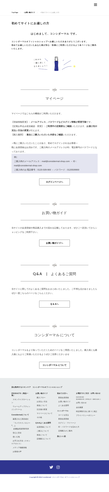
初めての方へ (62, 405)
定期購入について (44, 451)
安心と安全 (17, 445)
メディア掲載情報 (20, 459)
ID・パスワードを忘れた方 (68, 438)
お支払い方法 (42, 413)
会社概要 (79, 419)
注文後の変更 (42, 421)
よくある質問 (63, 417)
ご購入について (43, 443)
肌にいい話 (61, 448)
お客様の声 (17, 463)
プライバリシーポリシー (85, 427)
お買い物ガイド (41, 405)
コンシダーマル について (54, 376)
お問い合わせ (81, 414)
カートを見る (63, 427)
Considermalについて (20, 427)
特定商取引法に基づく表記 (86, 423)
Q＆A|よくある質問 (43, 435)
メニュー (95, 5)
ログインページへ (54, 184)
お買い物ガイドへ (54, 248)
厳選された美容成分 (20, 431)
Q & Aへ (54, 312)
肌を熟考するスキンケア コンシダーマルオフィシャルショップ (36, 399)
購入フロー (41, 409)
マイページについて (44, 425)
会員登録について (44, 439)
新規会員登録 (63, 409)
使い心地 (16, 448)
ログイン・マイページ (67, 435)
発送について (42, 417)
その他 (39, 429)
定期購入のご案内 (65, 442)
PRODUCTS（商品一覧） (19, 406)
